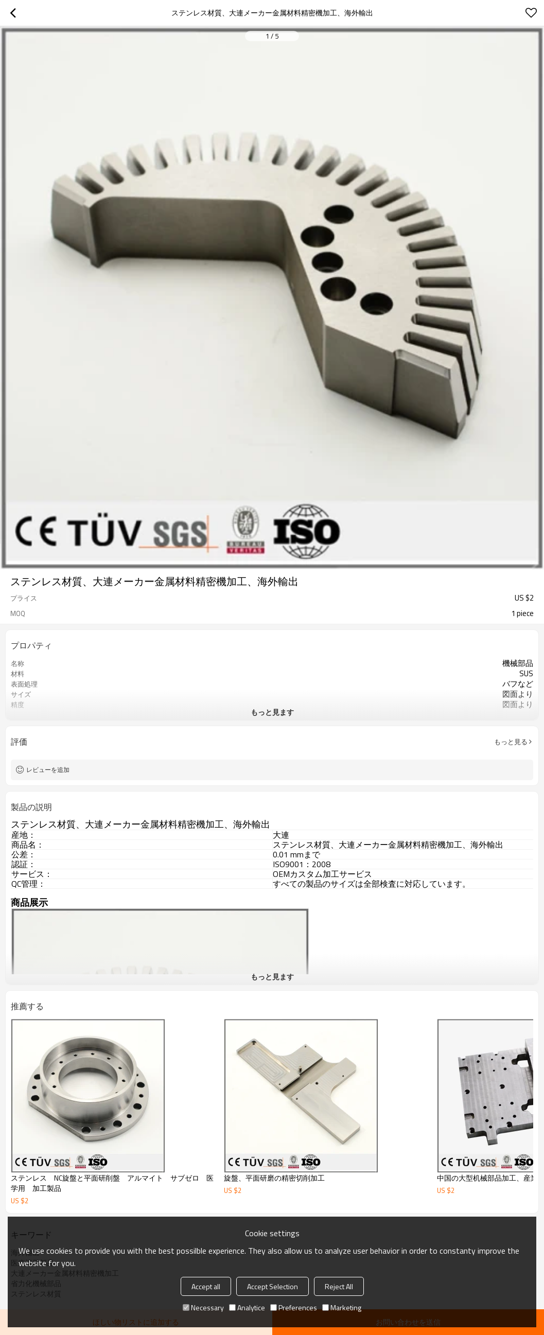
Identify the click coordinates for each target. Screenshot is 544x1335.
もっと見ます (272, 712)
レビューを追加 (47, 770)
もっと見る (511, 741)
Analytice (247, 1307)
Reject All (339, 1286)
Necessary (203, 1307)
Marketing (341, 1307)
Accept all (205, 1286)
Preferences (293, 1307)
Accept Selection (272, 1286)
